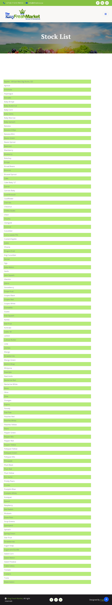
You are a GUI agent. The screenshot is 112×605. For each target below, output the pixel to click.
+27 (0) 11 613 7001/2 (13, 3)
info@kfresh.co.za (34, 3)
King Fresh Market (14, 598)
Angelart (103, 600)
